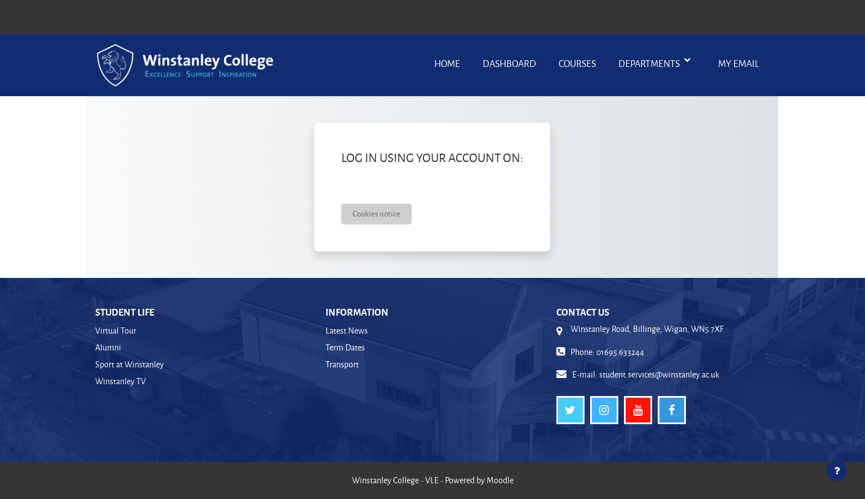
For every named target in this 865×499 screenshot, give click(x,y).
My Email (738, 63)
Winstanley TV (120, 381)
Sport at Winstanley (129, 364)
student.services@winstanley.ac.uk (659, 374)
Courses (577, 63)
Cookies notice (376, 213)
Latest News (347, 330)
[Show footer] (837, 471)
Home (447, 63)
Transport (342, 364)
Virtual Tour (115, 330)
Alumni (108, 347)
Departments (649, 63)
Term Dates (345, 347)
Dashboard (509, 63)
